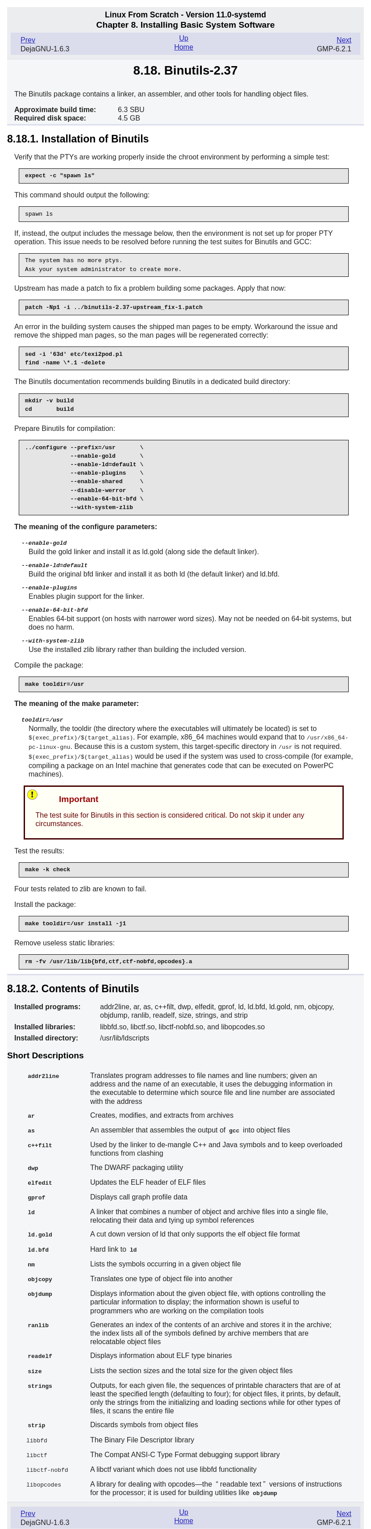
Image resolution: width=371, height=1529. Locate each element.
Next (344, 40)
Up (183, 38)
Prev (28, 40)
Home (183, 47)
